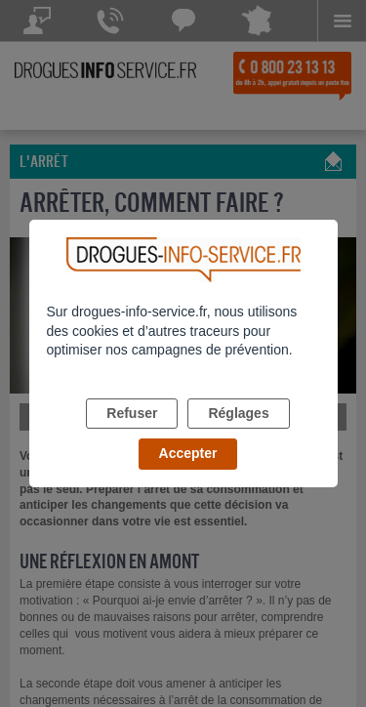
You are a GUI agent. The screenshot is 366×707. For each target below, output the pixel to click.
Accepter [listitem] (188, 453)
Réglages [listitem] (238, 413)
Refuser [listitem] (131, 413)
